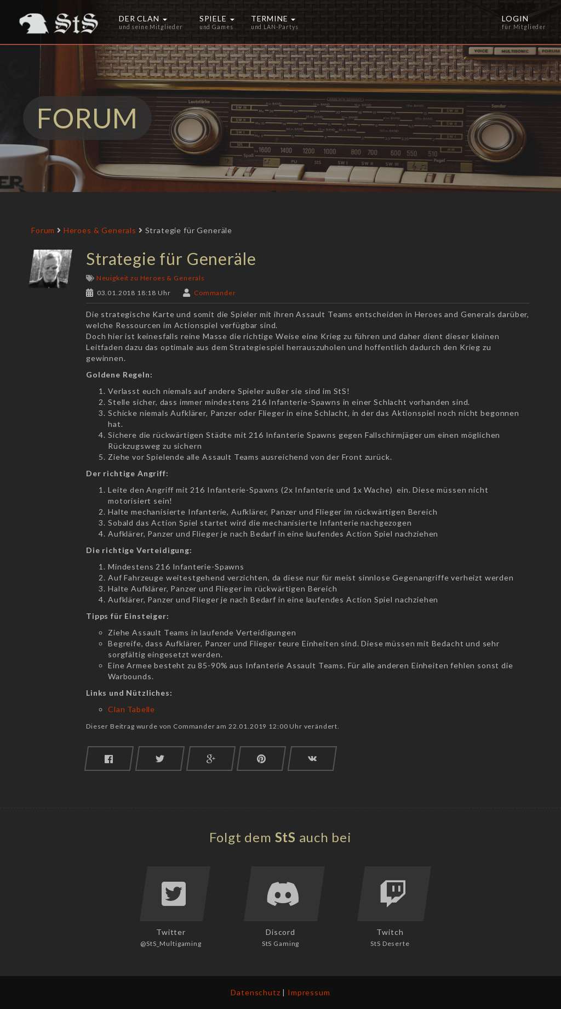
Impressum (309, 992)
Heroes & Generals (100, 230)
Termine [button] (275, 22)
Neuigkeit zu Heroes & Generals (150, 278)
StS (285, 837)
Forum (43, 230)
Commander (215, 293)
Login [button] (524, 22)
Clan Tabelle (131, 709)
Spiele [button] (216, 22)
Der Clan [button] (151, 22)
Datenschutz (255, 992)
